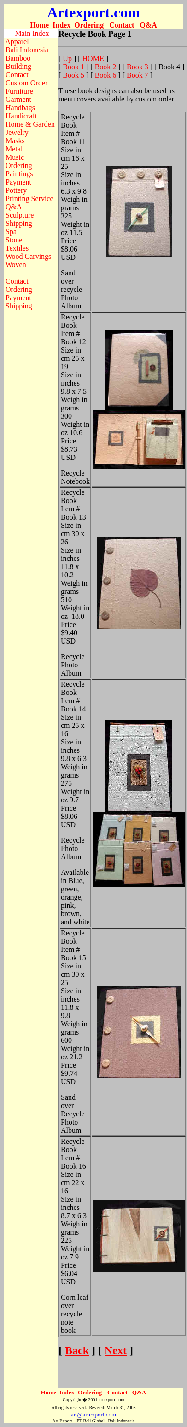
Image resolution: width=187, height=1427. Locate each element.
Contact (121, 25)
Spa (11, 231)
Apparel (17, 41)
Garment (18, 99)
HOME (93, 58)
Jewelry (17, 132)
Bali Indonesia (27, 50)
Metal (14, 149)
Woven (16, 265)
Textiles (17, 248)
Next (116, 1350)
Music (15, 157)
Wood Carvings (29, 256)
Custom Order (26, 83)
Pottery (16, 190)
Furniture (19, 91)
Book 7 (137, 75)
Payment (18, 182)
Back (77, 1350)
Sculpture (20, 215)
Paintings (19, 174)
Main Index (32, 33)
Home (39, 25)
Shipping (19, 223)
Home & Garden (30, 124)
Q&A (148, 25)
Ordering (89, 25)
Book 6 (106, 75)
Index (61, 25)
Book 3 (137, 67)
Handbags (20, 108)
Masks (15, 141)
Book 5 (73, 75)
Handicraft (21, 116)
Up (67, 58)
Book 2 (106, 67)
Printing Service (29, 198)
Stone (14, 240)
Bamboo (18, 58)
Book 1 (73, 67)
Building (18, 66)
